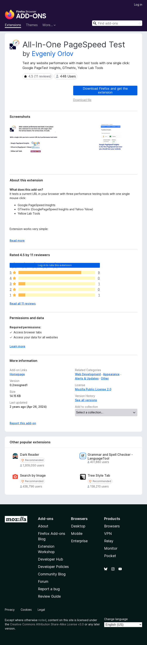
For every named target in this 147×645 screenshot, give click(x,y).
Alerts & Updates (87, 378)
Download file (82, 100)
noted (42, 620)
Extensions (13, 25)
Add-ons (45, 519)
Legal (41, 609)
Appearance (111, 374)
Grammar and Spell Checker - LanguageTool (110, 456)
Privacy (10, 609)
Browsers (112, 526)
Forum (43, 581)
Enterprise (79, 541)
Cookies (26, 609)
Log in (138, 4)
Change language (116, 619)
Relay (108, 541)
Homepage (17, 374)
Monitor (110, 548)
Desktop (78, 526)
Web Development (88, 374)
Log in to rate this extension (55, 265)
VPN (108, 533)
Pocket (110, 556)
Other (105, 378)
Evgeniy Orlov (52, 54)
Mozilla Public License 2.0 (93, 389)
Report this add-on (23, 423)
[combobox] (117, 23)
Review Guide (49, 596)
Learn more (17, 346)
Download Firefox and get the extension (105, 90)
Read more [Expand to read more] (17, 240)
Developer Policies (53, 567)
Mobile (76, 533)
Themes (32, 25)
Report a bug (49, 589)
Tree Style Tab (99, 475)
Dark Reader (29, 455)
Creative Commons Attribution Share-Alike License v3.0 (47, 624)
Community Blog (52, 574)
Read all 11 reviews (23, 303)
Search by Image (33, 475)
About (43, 526)
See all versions (86, 400)
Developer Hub (50, 559)
